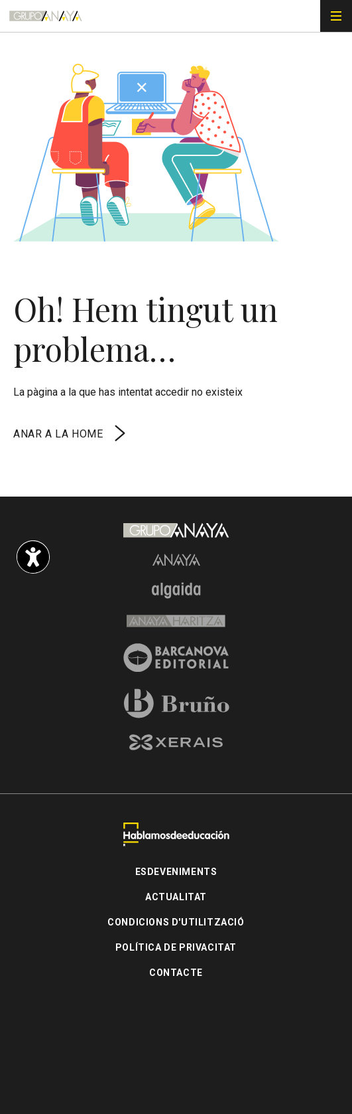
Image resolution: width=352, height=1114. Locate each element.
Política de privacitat (176, 947)
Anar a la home (71, 433)
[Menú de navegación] (336, 16)
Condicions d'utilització (175, 922)
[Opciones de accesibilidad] (33, 557)
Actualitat (176, 897)
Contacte (176, 972)
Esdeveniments (176, 871)
